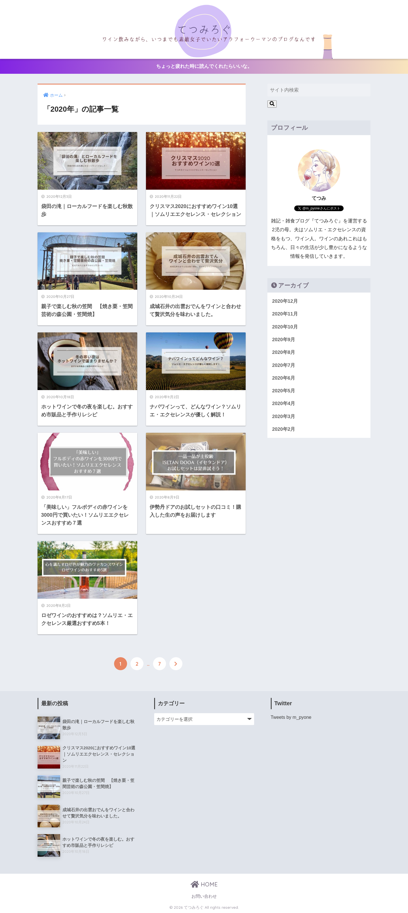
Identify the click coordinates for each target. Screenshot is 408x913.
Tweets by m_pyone (291, 716)
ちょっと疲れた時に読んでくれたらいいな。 (204, 66)
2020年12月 (285, 301)
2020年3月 (283, 416)
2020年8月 (283, 352)
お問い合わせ (204, 896)
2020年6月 (283, 378)
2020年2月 (283, 429)
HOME (204, 884)
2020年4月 (283, 403)
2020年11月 (285, 314)
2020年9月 (283, 339)
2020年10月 (285, 327)
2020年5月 (283, 390)
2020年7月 (283, 365)
